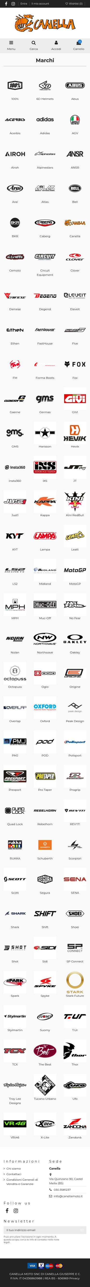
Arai (15, 202)
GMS (15, 446)
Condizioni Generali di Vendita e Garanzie (22, 1182)
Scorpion (75, 858)
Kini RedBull (75, 515)
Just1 (15, 515)
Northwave (45, 652)
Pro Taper (45, 790)
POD (45, 755)
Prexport (15, 790)
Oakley (75, 652)
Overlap (15, 721)
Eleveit (75, 309)
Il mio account (40, 3)
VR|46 (15, 1137)
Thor (75, 1064)
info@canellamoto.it (68, 1196)
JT (75, 481)
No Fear (75, 618)
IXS (45, 481)
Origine (75, 687)
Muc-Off (45, 618)
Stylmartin (15, 1030)
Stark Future (75, 995)
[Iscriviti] (82, 1230)
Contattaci (13, 1174)
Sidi (45, 961)
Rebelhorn (45, 824)
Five (75, 343)
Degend (45, 309)
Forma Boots (45, 378)
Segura (45, 892)
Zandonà (75, 1137)
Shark (15, 927)
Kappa (45, 515)
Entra (24, 3)
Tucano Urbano (45, 1098)
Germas (45, 412)
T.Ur (75, 1030)
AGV (75, 133)
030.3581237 (62, 1189)
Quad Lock (15, 824)
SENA (75, 892)
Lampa (45, 549)
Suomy (45, 1030)
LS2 (15, 584)
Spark (15, 995)
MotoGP (75, 584)
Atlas (45, 202)
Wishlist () (74, 3)
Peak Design (75, 721)
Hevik (75, 446)
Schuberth (45, 858)
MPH (15, 618)
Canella (75, 236)
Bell (75, 202)
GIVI (75, 412)
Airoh (15, 167)
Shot (15, 961)
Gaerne (15, 412)
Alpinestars (45, 167)
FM (15, 378)
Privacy (74, 1278)
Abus (75, 99)
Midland (45, 584)
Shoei (75, 927)
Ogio (45, 687)
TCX (15, 1064)
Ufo (75, 1098)
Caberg (45, 236)
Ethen (15, 343)
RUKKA (15, 858)
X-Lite (45, 1137)
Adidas (45, 133)
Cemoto (15, 270)
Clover (75, 270)
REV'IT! (75, 824)
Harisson (45, 446)
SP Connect (74, 961)
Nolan (15, 652)
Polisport (75, 755)
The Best (45, 1064)
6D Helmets (45, 99)
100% (14, 99)
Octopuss (15, 687)
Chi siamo (13, 1168)
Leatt (75, 549)
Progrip (75, 790)
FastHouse (45, 343)
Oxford (45, 721)
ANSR (75, 167)
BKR (15, 236)
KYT (15, 549)
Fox (75, 378)
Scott (15, 892)
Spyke (45, 995)
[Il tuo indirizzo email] (41, 1230)
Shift (45, 927)
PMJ (15, 755)
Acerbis (15, 133)
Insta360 (15, 481)
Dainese (15, 309)
